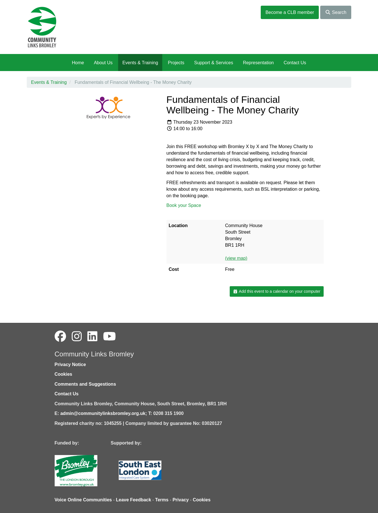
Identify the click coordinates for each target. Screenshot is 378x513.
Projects (176, 62)
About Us (103, 62)
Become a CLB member (290, 12)
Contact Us (295, 62)
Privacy (180, 499)
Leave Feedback (133, 499)
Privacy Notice (70, 364)
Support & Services (213, 62)
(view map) (236, 258)
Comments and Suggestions (85, 384)
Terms (162, 499)
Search (335, 12)
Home (78, 62)
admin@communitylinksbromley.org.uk (102, 413)
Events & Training (140, 62)
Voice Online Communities (83, 499)
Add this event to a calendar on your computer (276, 291)
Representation (258, 62)
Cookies (63, 374)
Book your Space (184, 205)
